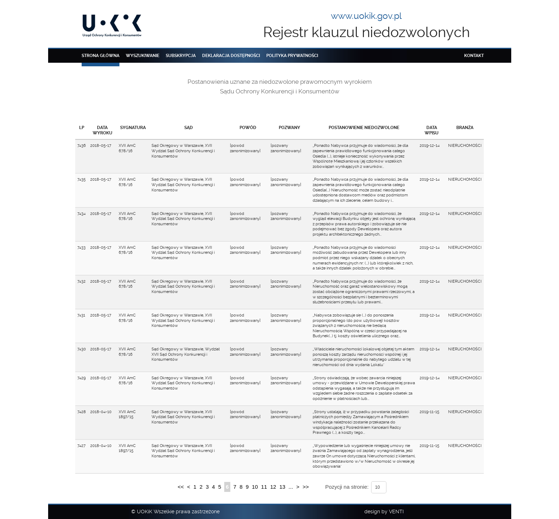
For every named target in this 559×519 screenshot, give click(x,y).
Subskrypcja (181, 55)
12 (273, 487)
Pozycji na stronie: (347, 487)
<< (181, 487)
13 (283, 487)
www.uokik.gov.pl (366, 16)
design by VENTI (384, 511)
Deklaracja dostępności (231, 55)
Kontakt (474, 55)
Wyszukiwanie (142, 55)
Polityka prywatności (292, 55)
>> (306, 487)
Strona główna (100, 55)
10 (255, 487)
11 (264, 487)
